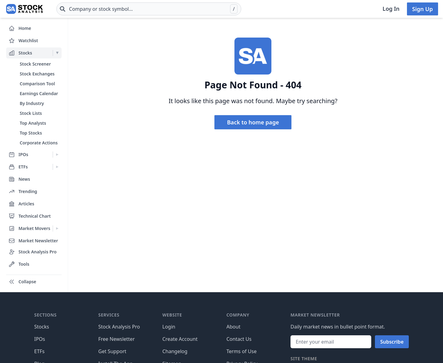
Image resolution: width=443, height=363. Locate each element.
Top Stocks (31, 133)
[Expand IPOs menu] (57, 154)
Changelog (174, 351)
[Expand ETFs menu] (57, 167)
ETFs (39, 351)
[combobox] (148, 8)
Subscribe (392, 341)
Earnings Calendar (39, 93)
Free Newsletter (116, 339)
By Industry (32, 103)
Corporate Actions (39, 143)
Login (168, 326)
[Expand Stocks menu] (57, 53)
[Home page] (24, 8)
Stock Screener (35, 64)
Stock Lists (31, 113)
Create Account (179, 339)
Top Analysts (33, 123)
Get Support (112, 351)
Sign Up (422, 9)
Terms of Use (241, 351)
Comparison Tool (37, 84)
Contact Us (238, 339)
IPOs (39, 339)
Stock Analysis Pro (119, 326)
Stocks (41, 326)
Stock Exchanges (37, 74)
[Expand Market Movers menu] (57, 228)
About (233, 326)
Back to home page (253, 122)
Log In (391, 8)
